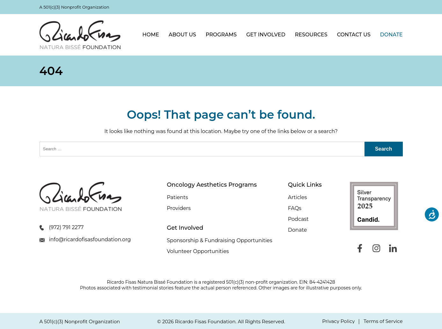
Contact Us (353, 35)
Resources (311, 35)
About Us (182, 35)
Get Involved (266, 35)
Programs (221, 35)
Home (150, 35)
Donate (391, 35)
